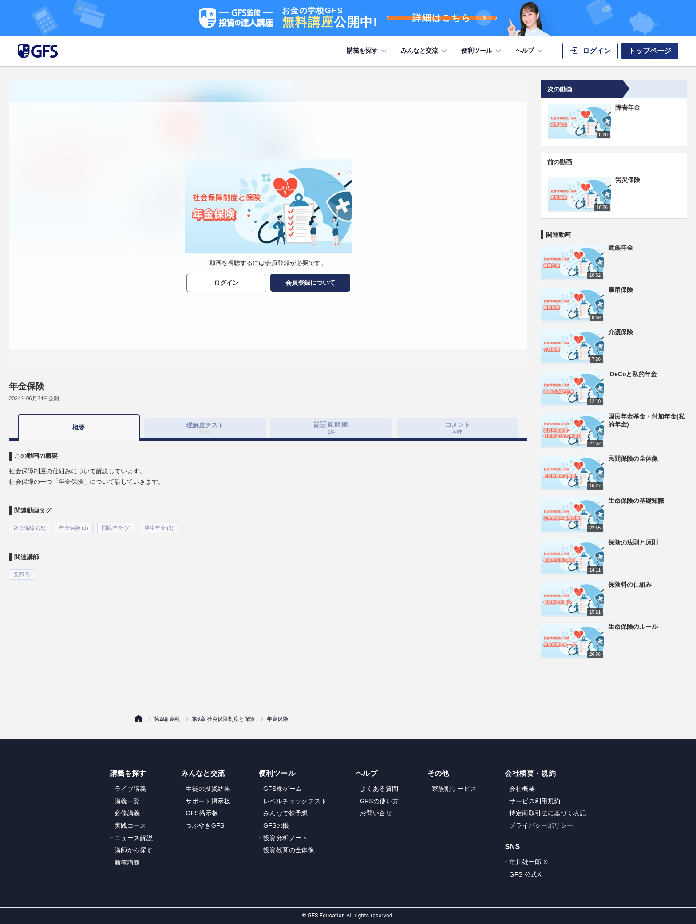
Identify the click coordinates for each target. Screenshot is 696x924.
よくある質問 (379, 788)
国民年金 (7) (116, 528)
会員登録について (310, 282)
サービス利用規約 (534, 801)
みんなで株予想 (285, 813)
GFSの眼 (276, 825)
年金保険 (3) (73, 528)
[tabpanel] (268, 509)
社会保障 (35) (29, 528)
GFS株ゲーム (282, 788)
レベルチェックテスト (295, 801)
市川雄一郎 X (528, 861)
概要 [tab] (78, 427)
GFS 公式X (525, 874)
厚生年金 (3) (159, 528)
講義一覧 (127, 801)
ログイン (226, 282)
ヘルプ (530, 51)
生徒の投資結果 (208, 788)
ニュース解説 (134, 837)
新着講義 (127, 862)
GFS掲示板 (202, 813)
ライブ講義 (130, 788)
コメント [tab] (457, 427)
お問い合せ (376, 813)
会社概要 (522, 788)
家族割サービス (454, 788)
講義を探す (367, 51)
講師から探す (134, 849)
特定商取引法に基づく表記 (547, 813)
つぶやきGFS (205, 825)
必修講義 (127, 813)
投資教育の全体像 (288, 849)
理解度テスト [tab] (205, 428)
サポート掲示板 (208, 801)
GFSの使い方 (379, 801)
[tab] (331, 428)
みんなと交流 (425, 51)
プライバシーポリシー (541, 825)
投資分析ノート (285, 837)
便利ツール (482, 51)
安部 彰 (22, 573)
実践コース (130, 825)
